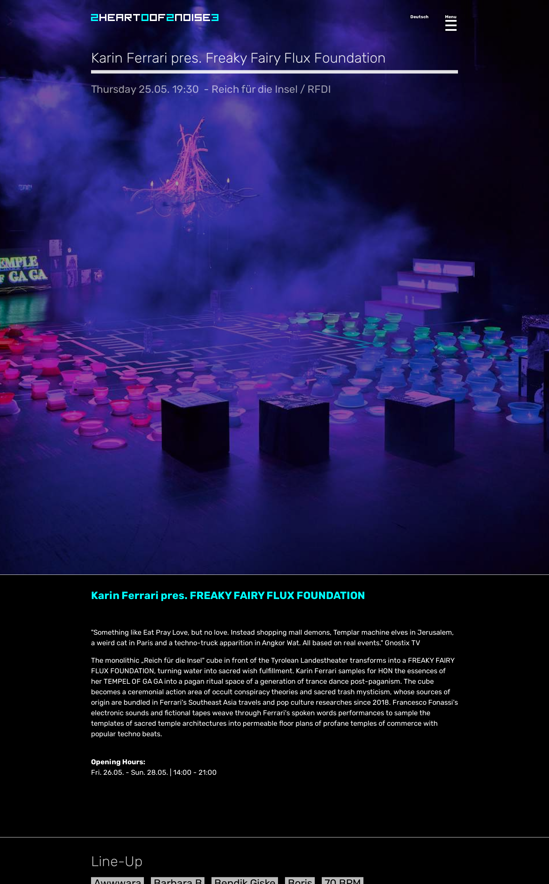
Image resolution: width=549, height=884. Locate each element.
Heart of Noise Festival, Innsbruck (154, 17)
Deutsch (419, 16)
